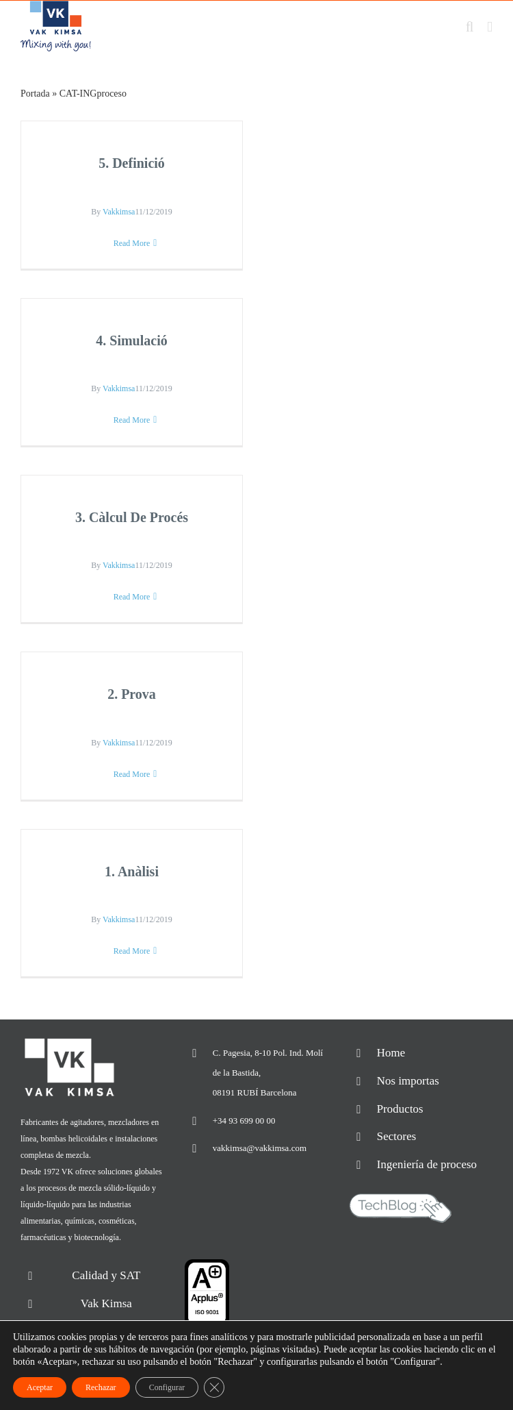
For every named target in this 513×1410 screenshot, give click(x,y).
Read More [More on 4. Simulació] (132, 420)
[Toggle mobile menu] (489, 27)
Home (391, 1052)
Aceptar (40, 1387)
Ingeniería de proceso (427, 1164)
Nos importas (408, 1080)
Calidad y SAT (106, 1275)
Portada (35, 93)
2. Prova (131, 694)
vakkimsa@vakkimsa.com (259, 1148)
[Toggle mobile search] (470, 27)
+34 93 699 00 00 (244, 1120)
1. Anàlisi (132, 871)
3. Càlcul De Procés (131, 517)
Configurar (167, 1387)
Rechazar (101, 1387)
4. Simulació (131, 340)
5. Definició (131, 163)
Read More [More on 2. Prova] (132, 774)
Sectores (397, 1136)
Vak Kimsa (106, 1303)
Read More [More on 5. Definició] (132, 243)
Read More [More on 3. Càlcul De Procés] (132, 597)
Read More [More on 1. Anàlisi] (132, 951)
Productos (400, 1108)
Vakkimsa (119, 212)
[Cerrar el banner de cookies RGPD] (214, 1387)
